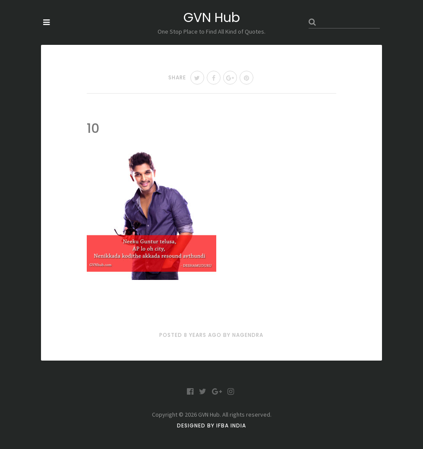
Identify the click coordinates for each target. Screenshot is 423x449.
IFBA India (231, 425)
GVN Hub (211, 18)
